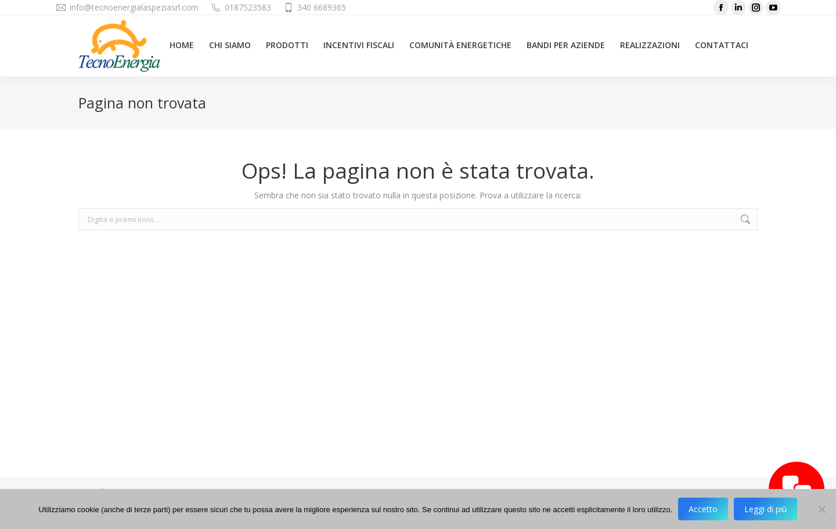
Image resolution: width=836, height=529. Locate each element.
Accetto (703, 508)
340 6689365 (321, 7)
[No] (821, 509)
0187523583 (248, 7)
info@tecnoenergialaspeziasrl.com (134, 7)
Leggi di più (765, 508)
